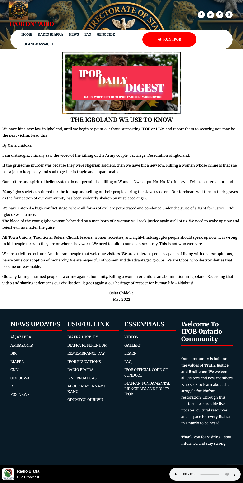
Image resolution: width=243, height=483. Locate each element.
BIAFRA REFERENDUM (87, 345)
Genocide (106, 34)
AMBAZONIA (21, 345)
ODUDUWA (20, 378)
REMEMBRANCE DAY (86, 353)
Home (26, 34)
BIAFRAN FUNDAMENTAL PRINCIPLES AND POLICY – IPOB (148, 388)
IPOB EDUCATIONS (84, 361)
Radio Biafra (50, 34)
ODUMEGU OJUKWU (85, 399)
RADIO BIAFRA (80, 369)
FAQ (87, 34)
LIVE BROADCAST (83, 378)
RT (12, 386)
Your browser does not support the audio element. (205, 474)
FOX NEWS (19, 394)
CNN (14, 369)
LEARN (130, 353)
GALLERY (132, 345)
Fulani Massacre (37, 44)
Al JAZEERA (20, 337)
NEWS (74, 34)
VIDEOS (131, 337)
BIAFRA (17, 361)
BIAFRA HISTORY (82, 337)
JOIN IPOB (169, 39)
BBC (14, 353)
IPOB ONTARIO (31, 24)
